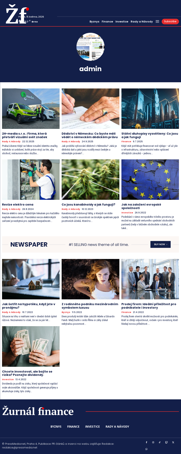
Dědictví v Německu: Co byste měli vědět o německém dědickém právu (90, 135)
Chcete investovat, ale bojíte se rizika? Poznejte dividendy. (27, 373)
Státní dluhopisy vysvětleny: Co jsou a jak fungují (149, 135)
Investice (127, 212)
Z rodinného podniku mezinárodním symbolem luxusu (90, 306)
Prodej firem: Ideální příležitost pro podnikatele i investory (148, 306)
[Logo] (8, 13)
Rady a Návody (11, 141)
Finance (126, 141)
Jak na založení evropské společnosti (141, 206)
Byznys (66, 312)
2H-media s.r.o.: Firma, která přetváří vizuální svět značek (24, 135)
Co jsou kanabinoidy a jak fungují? (88, 204)
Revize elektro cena (17, 204)
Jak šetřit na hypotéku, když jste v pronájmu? (28, 306)
